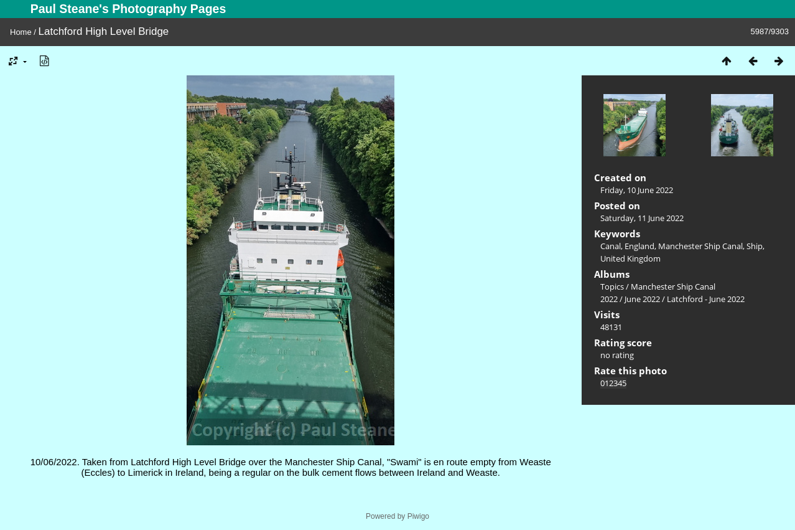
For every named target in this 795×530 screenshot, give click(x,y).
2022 (609, 299)
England (639, 246)
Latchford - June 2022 (706, 299)
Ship (754, 246)
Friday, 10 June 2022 (636, 190)
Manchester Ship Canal (700, 246)
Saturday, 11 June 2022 (642, 218)
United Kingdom (630, 258)
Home (21, 32)
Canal (610, 246)
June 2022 (642, 299)
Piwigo (418, 516)
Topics (612, 286)
